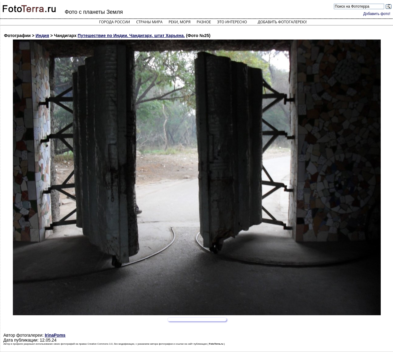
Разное (204, 22)
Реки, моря (179, 22)
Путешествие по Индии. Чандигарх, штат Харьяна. (131, 35)
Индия (42, 35)
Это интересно (232, 22)
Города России (114, 22)
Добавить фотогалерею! (282, 22)
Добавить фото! (376, 14)
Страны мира (149, 22)
